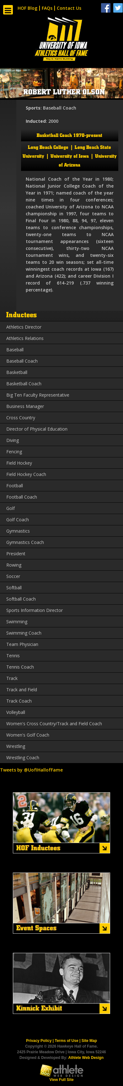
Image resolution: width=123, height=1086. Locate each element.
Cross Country (20, 418)
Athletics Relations (25, 338)
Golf (10, 508)
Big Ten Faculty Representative (37, 395)
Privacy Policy (38, 1040)
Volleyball (15, 712)
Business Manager (25, 406)
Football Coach (21, 497)
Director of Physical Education (36, 429)
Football (14, 486)
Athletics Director (23, 327)
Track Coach (19, 701)
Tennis (13, 656)
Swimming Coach (23, 633)
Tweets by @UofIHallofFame (31, 770)
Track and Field (21, 690)
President (15, 554)
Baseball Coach (22, 361)
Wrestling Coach (22, 758)
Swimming (16, 622)
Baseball (15, 350)
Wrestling (15, 746)
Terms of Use (66, 1040)
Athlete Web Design (86, 1057)
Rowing (13, 565)
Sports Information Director (34, 610)
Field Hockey (19, 463)
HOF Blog (27, 8)
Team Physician (22, 644)
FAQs (47, 8)
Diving (12, 440)
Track (12, 678)
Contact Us (69, 8)
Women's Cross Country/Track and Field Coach (54, 724)
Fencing (14, 452)
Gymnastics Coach (25, 542)
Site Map (89, 1040)
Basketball (16, 372)
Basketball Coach (23, 384)
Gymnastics (18, 531)
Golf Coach (17, 520)
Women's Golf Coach (27, 735)
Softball (14, 588)
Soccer (13, 576)
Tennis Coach (20, 667)
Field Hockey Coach (26, 474)
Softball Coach (21, 599)
